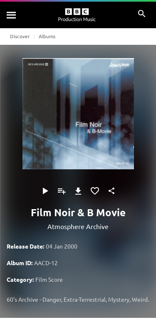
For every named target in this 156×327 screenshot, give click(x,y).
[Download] (78, 191)
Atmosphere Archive (78, 226)
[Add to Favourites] (95, 191)
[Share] (111, 191)
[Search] (12, 15)
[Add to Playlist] (62, 191)
